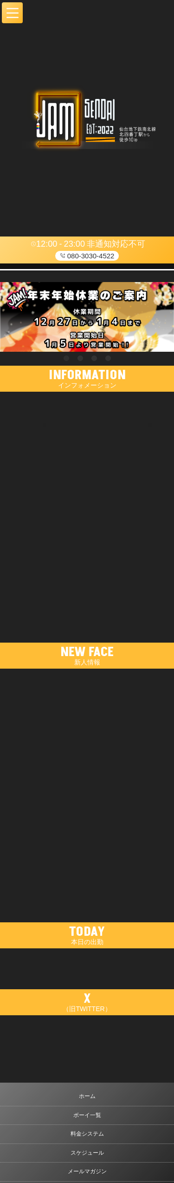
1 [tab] (66, 358)
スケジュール (87, 1153)
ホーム (87, 1096)
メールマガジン (87, 1171)
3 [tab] (94, 358)
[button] (12, 12)
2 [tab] (80, 358)
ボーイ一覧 (87, 1115)
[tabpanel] (87, 317)
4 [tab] (108, 358)
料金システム (87, 1133)
